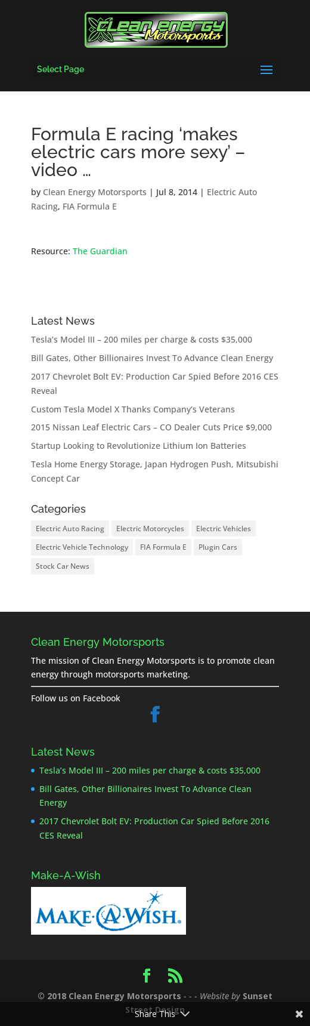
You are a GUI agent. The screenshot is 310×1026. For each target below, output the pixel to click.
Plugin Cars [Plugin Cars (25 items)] (218, 547)
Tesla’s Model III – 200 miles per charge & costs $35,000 (141, 339)
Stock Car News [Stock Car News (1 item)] (62, 566)
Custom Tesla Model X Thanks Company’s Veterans (133, 409)
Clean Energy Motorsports (95, 192)
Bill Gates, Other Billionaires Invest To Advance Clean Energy (152, 357)
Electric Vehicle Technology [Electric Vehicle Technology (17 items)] (82, 547)
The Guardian (100, 251)
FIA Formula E (90, 206)
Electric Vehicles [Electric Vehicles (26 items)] (223, 528)
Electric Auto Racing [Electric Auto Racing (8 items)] (70, 528)
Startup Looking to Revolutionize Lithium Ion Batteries (138, 445)
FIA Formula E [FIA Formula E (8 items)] (163, 547)
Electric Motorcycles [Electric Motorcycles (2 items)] (150, 528)
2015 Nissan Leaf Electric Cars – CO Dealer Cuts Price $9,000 (151, 427)
